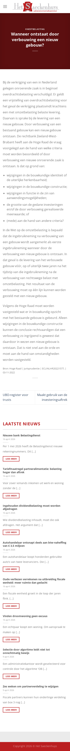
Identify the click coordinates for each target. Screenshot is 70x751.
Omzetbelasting (35, 29)
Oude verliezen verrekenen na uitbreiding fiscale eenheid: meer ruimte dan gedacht (34, 581)
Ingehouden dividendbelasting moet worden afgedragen (31, 507)
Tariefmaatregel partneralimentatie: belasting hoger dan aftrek (32, 470)
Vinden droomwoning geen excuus (25, 616)
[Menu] (5, 6)
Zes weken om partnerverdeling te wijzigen (30, 686)
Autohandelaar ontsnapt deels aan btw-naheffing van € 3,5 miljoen (34, 544)
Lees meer (11, 458)
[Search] (65, 6)
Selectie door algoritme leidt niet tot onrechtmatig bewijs (26, 651)
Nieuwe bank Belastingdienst (21, 435)
